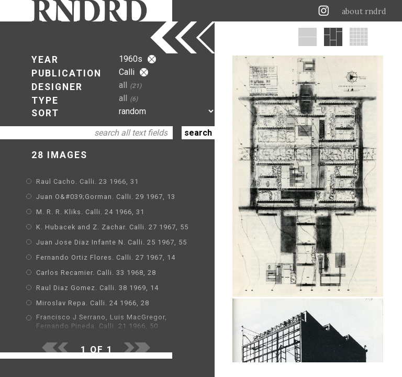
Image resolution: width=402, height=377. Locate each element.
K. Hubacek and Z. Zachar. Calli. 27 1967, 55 (112, 227)
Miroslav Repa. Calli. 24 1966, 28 (92, 303)
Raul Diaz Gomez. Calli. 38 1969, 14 (97, 288)
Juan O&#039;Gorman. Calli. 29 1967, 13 (105, 197)
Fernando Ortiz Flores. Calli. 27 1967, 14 (105, 257)
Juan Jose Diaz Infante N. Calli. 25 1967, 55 (111, 242)
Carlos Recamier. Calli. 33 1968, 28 (96, 272)
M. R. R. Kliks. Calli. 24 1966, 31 (90, 212)
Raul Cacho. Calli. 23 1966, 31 (87, 181)
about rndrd (364, 11)
